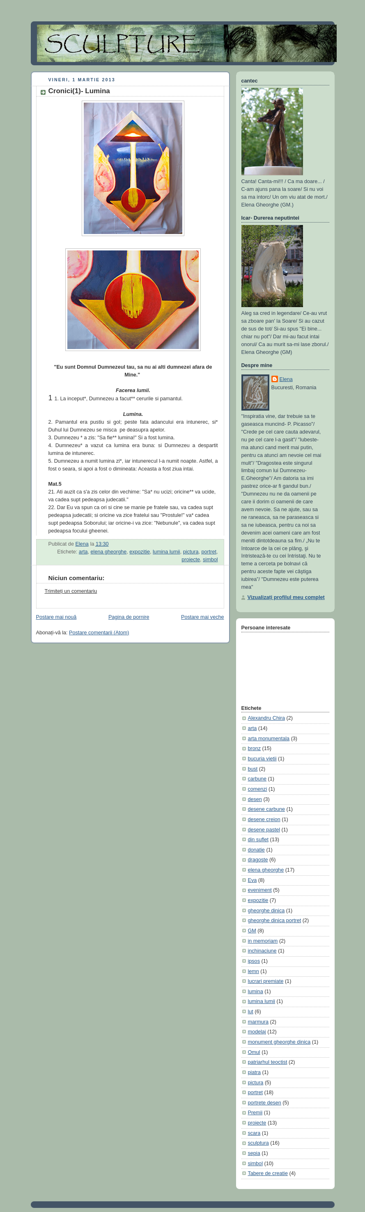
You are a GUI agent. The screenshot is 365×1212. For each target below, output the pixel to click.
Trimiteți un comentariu (71, 591)
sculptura (258, 1143)
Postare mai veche (202, 617)
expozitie (139, 552)
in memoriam (263, 941)
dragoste (258, 860)
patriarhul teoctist (267, 1062)
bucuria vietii (262, 759)
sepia (254, 1153)
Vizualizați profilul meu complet (286, 597)
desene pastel (264, 830)
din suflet (258, 839)
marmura (258, 1022)
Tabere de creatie (268, 1173)
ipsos (254, 961)
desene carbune (266, 809)
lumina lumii (166, 552)
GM (252, 931)
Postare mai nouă (56, 617)
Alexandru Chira (266, 718)
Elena (286, 379)
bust (253, 769)
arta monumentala (269, 738)
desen (255, 799)
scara (254, 1133)
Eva (252, 880)
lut (250, 1012)
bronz (254, 748)
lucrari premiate (266, 981)
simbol (210, 559)
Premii (255, 1113)
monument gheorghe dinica (279, 1042)
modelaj (257, 1032)
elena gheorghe (109, 552)
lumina (255, 991)
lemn (253, 971)
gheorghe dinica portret (274, 920)
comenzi (257, 789)
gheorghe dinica (266, 911)
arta (83, 552)
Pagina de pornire (128, 617)
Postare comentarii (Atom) (99, 633)
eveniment (260, 890)
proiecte (190, 559)
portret (209, 552)
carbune (257, 779)
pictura (191, 552)
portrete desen (264, 1103)
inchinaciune (262, 951)
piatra (254, 1072)
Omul (254, 1052)
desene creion (264, 819)
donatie (256, 850)
